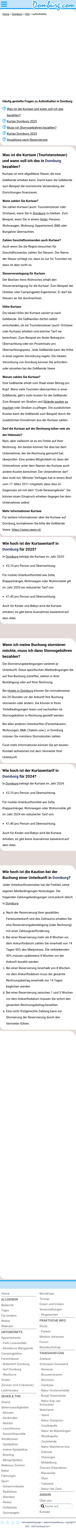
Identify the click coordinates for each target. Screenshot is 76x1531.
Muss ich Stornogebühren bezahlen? (32, 127)
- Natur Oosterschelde (54, 1390)
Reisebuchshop (50, 1347)
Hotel (43, 219)
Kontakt (45, 1512)
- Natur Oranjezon (51, 1420)
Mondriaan (47, 1293)
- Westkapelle (49, 1436)
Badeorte (7, 1305)
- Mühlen (7, 1423)
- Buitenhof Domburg (15, 1364)
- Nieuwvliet (47, 1473)
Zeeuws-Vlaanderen (53, 1468)
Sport (5, 1481)
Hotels (5, 1380)
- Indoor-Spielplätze (14, 1449)
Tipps (5, 1310)
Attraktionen (9, 1439)
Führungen (8, 1476)
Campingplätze (11, 1353)
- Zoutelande (48, 1441)
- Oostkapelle (48, 1425)
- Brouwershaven (51, 1374)
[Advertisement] (38, 57)
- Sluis (44, 1478)
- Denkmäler (9, 1418)
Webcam (7, 1326)
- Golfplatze (9, 1507)
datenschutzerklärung (53, 1522)
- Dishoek (46, 1452)
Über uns (46, 1500)
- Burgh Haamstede (53, 1396)
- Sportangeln (10, 1513)
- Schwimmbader (12, 1486)
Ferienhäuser (10, 1359)
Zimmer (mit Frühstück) (17, 1385)
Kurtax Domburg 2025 (22, 121)
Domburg (53, 160)
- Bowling (7, 1455)
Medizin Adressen (52, 1337)
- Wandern (8, 1497)
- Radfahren (9, 1492)
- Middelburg (48, 1462)
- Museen (7, 1413)
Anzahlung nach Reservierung (27, 140)
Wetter (5, 1321)
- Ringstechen (49, 1314)
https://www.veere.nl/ (26, 530)
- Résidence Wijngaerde (17, 1348)
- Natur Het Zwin (51, 1489)
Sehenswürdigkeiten (15, 1407)
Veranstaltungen (51, 1309)
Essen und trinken (52, 1304)
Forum (44, 1342)
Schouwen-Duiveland (54, 1364)
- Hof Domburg (11, 1369)
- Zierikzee (47, 1385)
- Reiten (6, 1502)
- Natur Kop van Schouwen (50, 1402)
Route (43, 1326)
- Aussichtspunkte (13, 1434)
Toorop (44, 1299)
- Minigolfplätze (11, 1460)
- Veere (44, 1415)
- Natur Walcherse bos (55, 1447)
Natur (5, 1470)
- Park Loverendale (13, 1343)
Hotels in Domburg (20, 691)
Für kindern (8, 1315)
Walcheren (47, 1410)
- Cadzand (46, 1483)
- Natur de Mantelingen (55, 1431)
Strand (5, 1402)
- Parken (45, 1331)
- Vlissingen (47, 1457)
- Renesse (46, 1369)
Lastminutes (9, 1390)
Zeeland (45, 1359)
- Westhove (8, 1374)
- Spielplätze (9, 1444)
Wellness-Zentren (13, 1465)
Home (5, 1293)
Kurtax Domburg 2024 (22, 134)
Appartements (11, 1338)
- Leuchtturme (10, 1428)
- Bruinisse (47, 1380)
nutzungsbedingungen (31, 1522)
